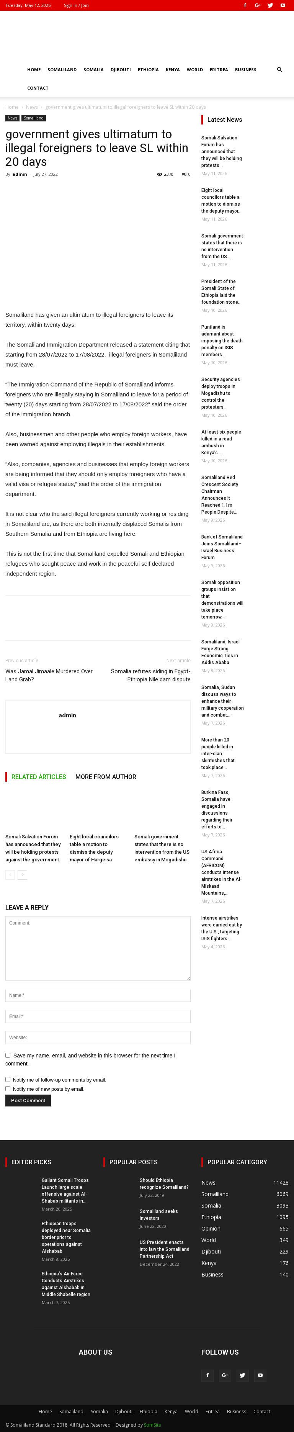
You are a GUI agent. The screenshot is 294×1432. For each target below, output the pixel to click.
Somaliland (62, 69)
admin (19, 174)
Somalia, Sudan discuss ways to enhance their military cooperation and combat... (222, 701)
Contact (38, 88)
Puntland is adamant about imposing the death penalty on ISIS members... (222, 340)
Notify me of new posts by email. (49, 1089)
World (195, 69)
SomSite (152, 1425)
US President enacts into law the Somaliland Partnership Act (164, 1249)
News (32, 107)
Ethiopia (148, 69)
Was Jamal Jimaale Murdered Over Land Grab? (49, 675)
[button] (279, 70)
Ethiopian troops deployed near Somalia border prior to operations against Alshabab (66, 1237)
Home (34, 69)
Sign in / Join (76, 5)
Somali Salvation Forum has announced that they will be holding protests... (221, 151)
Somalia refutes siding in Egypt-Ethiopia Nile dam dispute (151, 675)
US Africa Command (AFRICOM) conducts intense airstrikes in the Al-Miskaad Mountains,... (221, 872)
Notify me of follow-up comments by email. (59, 1080)
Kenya (173, 69)
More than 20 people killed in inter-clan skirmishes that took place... (218, 753)
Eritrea (219, 69)
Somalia (93, 69)
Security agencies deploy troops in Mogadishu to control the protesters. (220, 393)
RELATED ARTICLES (38, 777)
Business (245, 69)
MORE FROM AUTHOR (105, 777)
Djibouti (121, 69)
